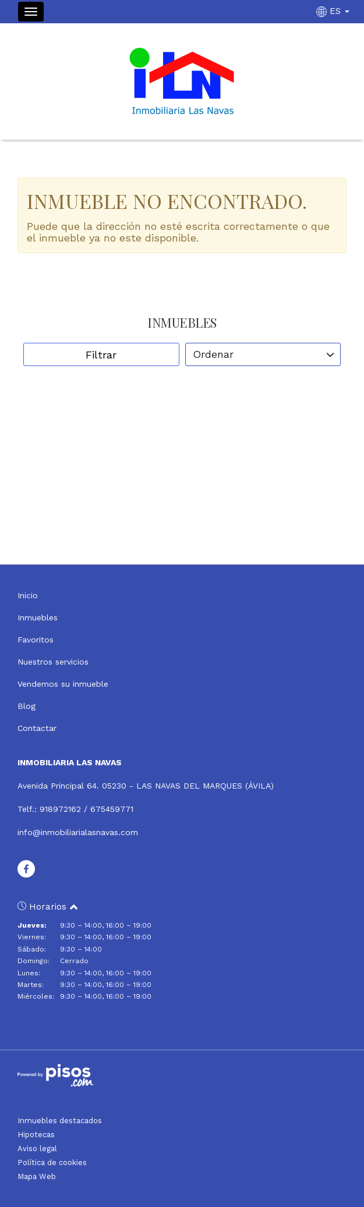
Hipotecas (36, 1134)
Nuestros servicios (53, 661)
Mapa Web (36, 1176)
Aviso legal (37, 1148)
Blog (26, 706)
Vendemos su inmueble (62, 683)
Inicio (27, 595)
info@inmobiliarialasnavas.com (77, 832)
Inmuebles (37, 617)
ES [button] (334, 11)
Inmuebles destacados (59, 1120)
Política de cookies (52, 1162)
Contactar (36, 728)
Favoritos (35, 639)
